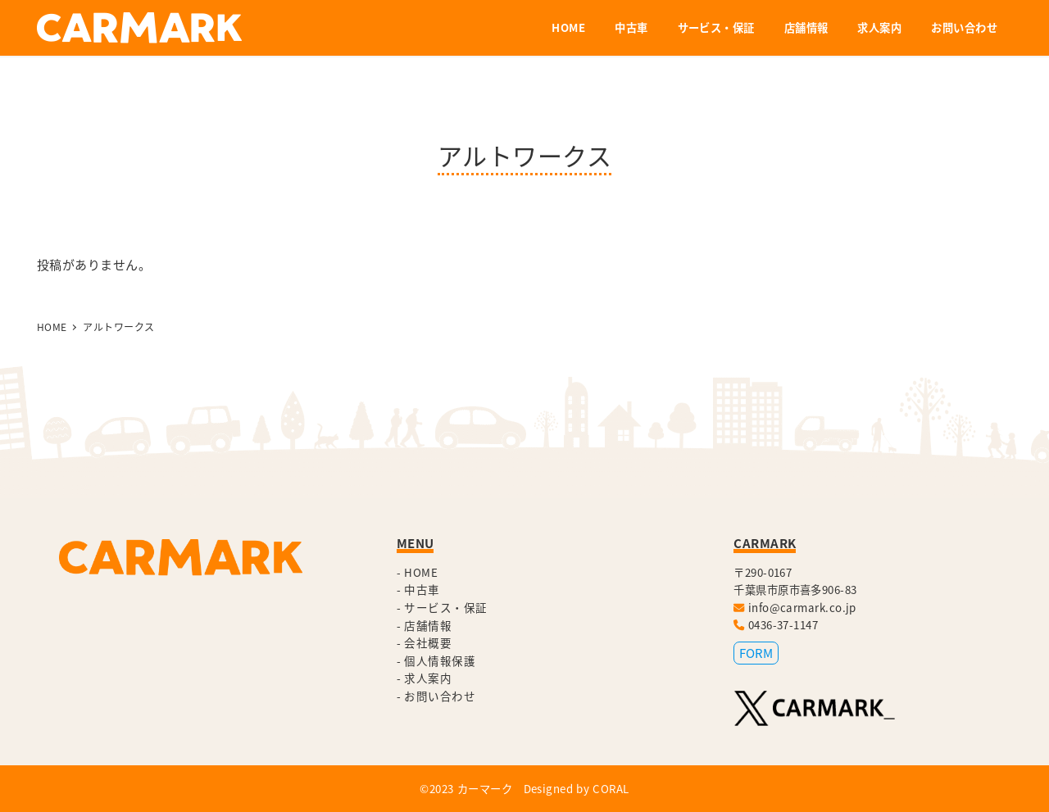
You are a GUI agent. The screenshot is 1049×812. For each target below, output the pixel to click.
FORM (756, 652)
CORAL (611, 788)
